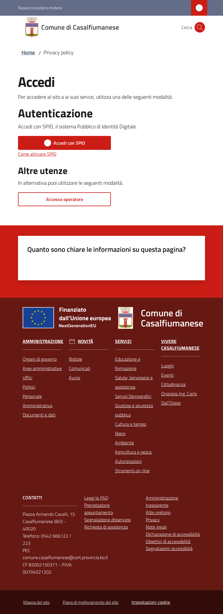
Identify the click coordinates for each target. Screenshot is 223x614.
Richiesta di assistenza (106, 526)
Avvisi (74, 377)
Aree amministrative (42, 368)
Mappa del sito (36, 602)
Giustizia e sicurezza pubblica (134, 410)
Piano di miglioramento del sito (90, 602)
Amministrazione (43, 341)
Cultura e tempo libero (130, 429)
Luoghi (167, 365)
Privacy (153, 519)
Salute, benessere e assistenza (134, 382)
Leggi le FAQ (96, 497)
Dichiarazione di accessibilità (173, 534)
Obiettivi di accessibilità (168, 541)
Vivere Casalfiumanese (180, 344)
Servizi (123, 341)
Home (28, 52)
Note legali (156, 526)
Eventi (167, 374)
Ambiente (124, 442)
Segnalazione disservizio (107, 519)
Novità (85, 341)
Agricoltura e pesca (133, 451)
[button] (200, 27)
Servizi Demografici (133, 396)
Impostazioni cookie (151, 602)
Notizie (75, 359)
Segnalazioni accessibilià (169, 548)
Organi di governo (40, 359)
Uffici (27, 377)
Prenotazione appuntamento (98, 509)
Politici (29, 386)
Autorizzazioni (128, 461)
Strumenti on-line (132, 470)
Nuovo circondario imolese (40, 8)
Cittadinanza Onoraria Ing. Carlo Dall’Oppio (179, 393)
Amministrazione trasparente (162, 501)
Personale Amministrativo (37, 401)
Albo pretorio (158, 512)
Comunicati (79, 368)
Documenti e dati (39, 414)
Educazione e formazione (127, 364)
